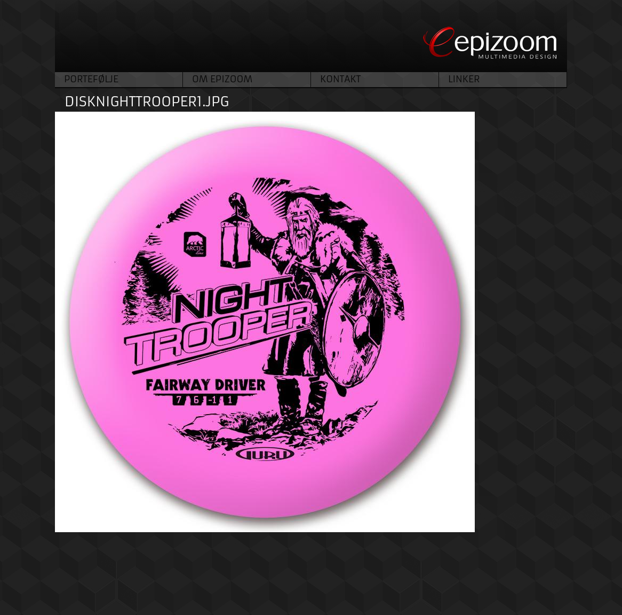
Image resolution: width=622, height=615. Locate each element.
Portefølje (91, 79)
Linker (464, 79)
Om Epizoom (222, 79)
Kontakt (340, 79)
